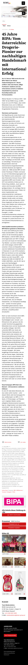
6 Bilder (12, 29)
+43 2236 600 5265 (10, 613)
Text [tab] (4, 26)
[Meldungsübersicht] (14, 501)
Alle (4, 21)
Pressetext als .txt (14, 524)
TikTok (13, 492)
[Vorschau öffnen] (14, 544)
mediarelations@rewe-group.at (15, 615)
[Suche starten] (23, 13)
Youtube (4, 492)
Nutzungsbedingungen (9, 651)
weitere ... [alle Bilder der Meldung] (22, 598)
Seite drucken (7, 442)
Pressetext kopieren (14, 527)
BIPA (15, 490)
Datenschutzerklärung (9, 653)
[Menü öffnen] (23, 3)
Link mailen (23, 442)
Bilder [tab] (9, 26)
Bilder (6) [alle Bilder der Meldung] (5, 533)
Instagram (9, 492)
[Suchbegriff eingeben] (14, 13)
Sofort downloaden (14, 515)
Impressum (6, 654)
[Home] (7, 3)
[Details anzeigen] (24, 554)
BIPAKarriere (20, 490)
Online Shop (5, 490)
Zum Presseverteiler (10, 635)
